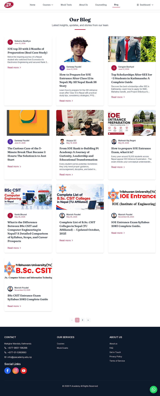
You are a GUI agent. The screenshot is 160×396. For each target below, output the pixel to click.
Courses (60, 343)
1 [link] (77, 320)
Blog (116, 4)
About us (113, 343)
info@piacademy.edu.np (20, 357)
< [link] (72, 320)
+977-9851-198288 (17, 347)
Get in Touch (115, 352)
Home (32, 5)
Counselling (101, 5)
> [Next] (88, 320)
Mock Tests (66, 5)
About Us (83, 5)
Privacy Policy (116, 356)
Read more (14, 67)
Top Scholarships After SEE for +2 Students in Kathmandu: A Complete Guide (131, 78)
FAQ (111, 348)
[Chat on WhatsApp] (153, 389)
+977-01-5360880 (17, 352)
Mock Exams (62, 348)
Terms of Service (117, 361)
